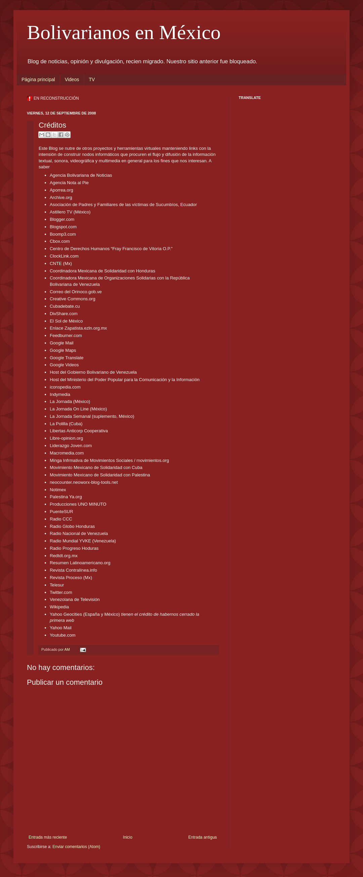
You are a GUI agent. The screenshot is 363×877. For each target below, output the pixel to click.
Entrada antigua (202, 837)
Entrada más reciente (48, 837)
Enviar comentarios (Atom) (76, 846)
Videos (72, 79)
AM (67, 649)
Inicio (127, 837)
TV (92, 79)
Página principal (38, 79)
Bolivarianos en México (124, 32)
